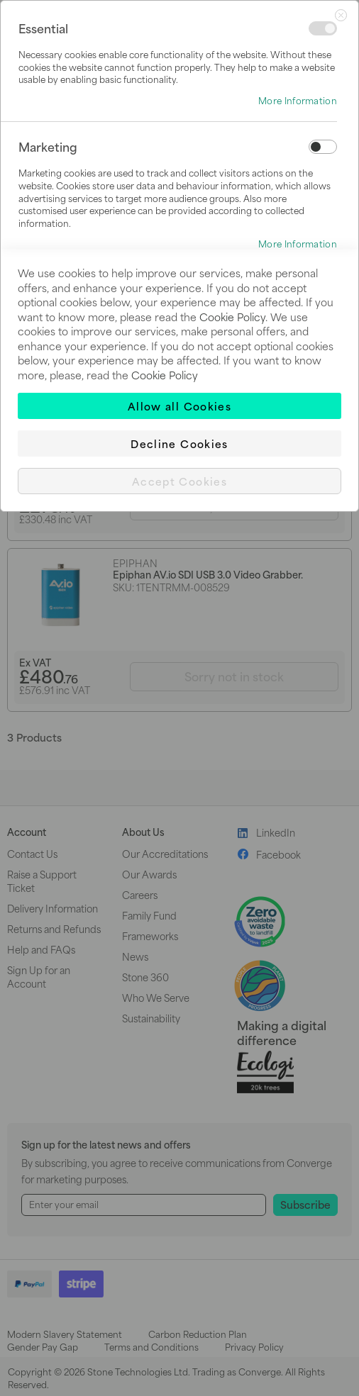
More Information (297, 100)
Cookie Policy (232, 316)
